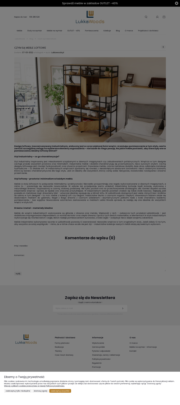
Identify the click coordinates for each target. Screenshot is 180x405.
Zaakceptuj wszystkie (60, 391)
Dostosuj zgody (40, 391)
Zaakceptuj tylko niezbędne (18, 391)
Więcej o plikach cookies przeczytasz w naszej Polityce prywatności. (34, 386)
